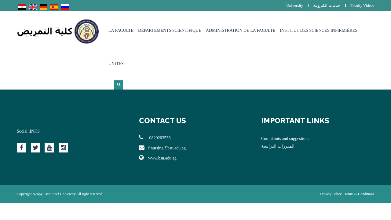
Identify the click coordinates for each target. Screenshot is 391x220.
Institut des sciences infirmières (318, 30)
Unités (116, 63)
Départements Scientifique (169, 30)
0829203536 (155, 137)
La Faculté (120, 30)
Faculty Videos (362, 5)
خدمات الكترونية (326, 5)
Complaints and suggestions (285, 138)
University (294, 5)
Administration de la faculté (241, 30)
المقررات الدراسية (277, 146)
